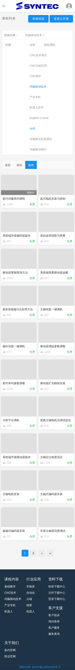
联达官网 (10, 656)
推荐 (31, 165)
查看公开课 (61, 18)
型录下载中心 (56, 599)
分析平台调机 (11, 420)
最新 (8, 165)
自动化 (30, 592)
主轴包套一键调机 (51, 309)
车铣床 (30, 586)
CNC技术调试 (38, 55)
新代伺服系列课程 (14, 198)
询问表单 (54, 621)
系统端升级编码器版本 (17, 235)
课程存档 (24, 667)
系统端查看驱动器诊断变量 (57, 272)
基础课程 (49, 44)
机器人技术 (37, 107)
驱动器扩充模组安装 (52, 383)
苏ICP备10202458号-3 (46, 667)
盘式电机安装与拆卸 (52, 198)
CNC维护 (35, 76)
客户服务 (54, 627)
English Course (39, 117)
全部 (32, 44)
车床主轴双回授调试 (52, 530)
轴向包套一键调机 (14, 346)
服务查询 (54, 633)
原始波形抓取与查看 (52, 235)
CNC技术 (10, 592)
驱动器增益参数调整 (52, 346)
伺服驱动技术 (35, 35)
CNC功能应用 (38, 65)
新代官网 (10, 650)
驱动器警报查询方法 (15, 272)
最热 (19, 165)
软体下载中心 (56, 586)
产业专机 (35, 97)
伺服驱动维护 (38, 149)
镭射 (29, 605)
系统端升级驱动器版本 (17, 457)
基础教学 (10, 586)
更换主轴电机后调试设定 (55, 420)
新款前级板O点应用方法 (18, 309)
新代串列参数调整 (14, 383)
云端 (29, 599)
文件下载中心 (56, 592)
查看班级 (38, 18)
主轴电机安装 (11, 494)
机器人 (8, 611)
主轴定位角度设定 (51, 457)
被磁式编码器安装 (14, 530)
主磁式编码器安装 (51, 494)
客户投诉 (54, 615)
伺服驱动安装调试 (41, 139)
